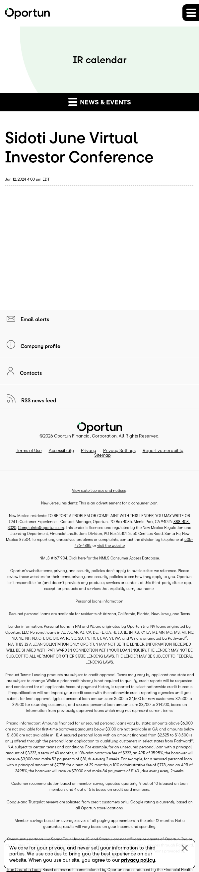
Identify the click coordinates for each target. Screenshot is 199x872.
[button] (190, 12)
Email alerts (34, 319)
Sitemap (102, 455)
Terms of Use (29, 450)
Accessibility (61, 450)
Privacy (88, 450)
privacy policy (138, 860)
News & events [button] (99, 101)
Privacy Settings (119, 450)
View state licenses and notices (99, 490)
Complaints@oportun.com (41, 527)
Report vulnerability (163, 450)
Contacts (30, 373)
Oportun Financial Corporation (85, 436)
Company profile (39, 346)
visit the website (111, 545)
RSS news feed (38, 400)
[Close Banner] (184, 849)
